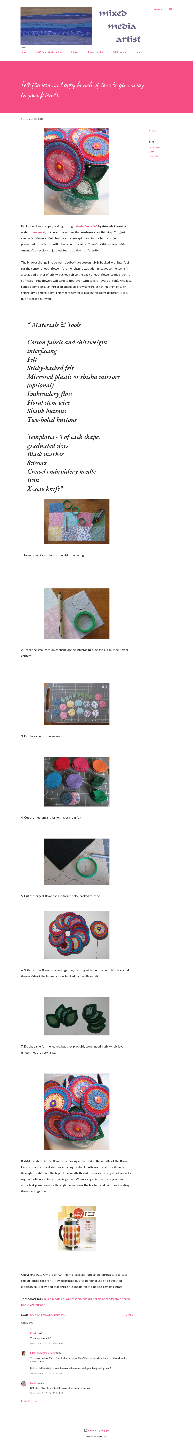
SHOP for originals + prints (48, 52)
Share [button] (152, 130)
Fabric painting (120, 52)
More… (140, 52)
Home (24, 52)
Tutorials (153, 156)
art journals (38, 1305)
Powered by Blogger (96, 1430)
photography (110, 1298)
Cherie (33, 1332)
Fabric (152, 151)
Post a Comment (29, 1401)
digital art (94, 1298)
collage (66, 1298)
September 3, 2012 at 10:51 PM (46, 1343)
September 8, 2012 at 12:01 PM (46, 1393)
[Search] (158, 9)
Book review (155, 147)
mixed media (51, 1298)
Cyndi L (34, 1382)
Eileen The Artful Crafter (43, 1352)
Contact (75, 52)
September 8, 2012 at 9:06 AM (46, 1373)
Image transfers (96, 52)
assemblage (79, 1298)
